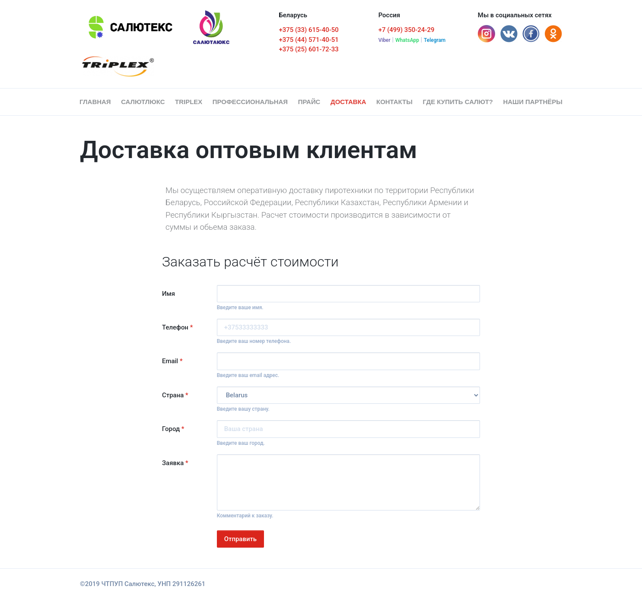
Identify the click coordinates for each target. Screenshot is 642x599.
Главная (96, 101)
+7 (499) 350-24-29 (406, 30)
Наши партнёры (533, 101)
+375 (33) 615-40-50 (308, 30)
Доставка (348, 101)
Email (172, 361)
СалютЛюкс (143, 101)
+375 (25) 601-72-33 (308, 49)
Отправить (240, 539)
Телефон (177, 327)
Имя (168, 294)
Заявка (175, 463)
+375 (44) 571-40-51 (308, 40)
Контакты (394, 101)
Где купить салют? (458, 101)
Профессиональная (250, 101)
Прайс (309, 101)
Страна (175, 395)
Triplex (188, 101)
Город (173, 429)
